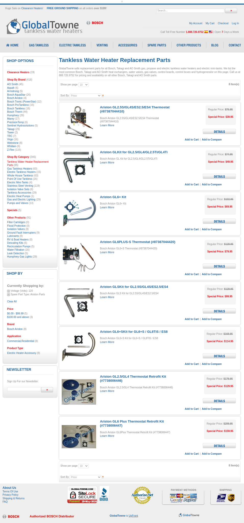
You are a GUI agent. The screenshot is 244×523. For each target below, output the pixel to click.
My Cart (210, 23)
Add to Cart (192, 139)
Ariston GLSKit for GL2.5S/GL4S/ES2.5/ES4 (134, 287)
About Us (9, 488)
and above (18, 317)
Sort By (64, 95)
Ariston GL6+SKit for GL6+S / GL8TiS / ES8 (134, 332)
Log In (235, 23)
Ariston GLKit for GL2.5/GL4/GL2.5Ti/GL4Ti (134, 152)
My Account (195, 23)
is (124, 515)
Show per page (69, 84)
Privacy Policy (10, 494)
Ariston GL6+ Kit (113, 197)
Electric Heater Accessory (21, 353)
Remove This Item (8, 291)
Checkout (223, 23)
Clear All (12, 301)
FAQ (5, 501)
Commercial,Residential (20, 341)
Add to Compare (212, 139)
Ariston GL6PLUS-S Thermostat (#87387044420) (137, 242)
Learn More (107, 125)
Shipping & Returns (13, 498)
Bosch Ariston (15, 329)
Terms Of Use (10, 491)
